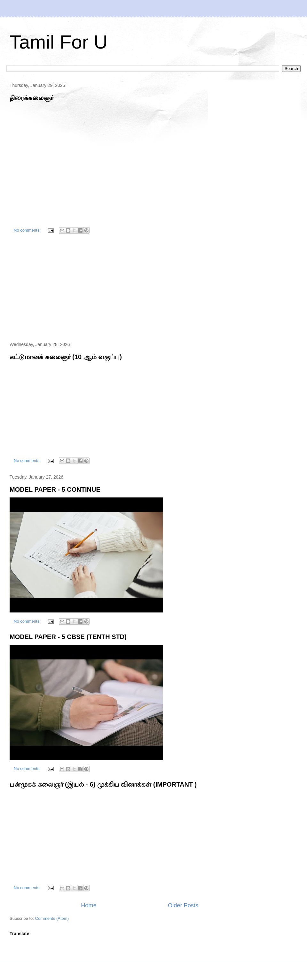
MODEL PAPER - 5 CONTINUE (55, 489)
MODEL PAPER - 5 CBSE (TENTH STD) (68, 636)
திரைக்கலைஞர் (32, 97)
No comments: (28, 230)
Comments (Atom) (52, 918)
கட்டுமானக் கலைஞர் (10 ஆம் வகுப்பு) (66, 356)
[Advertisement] (104, 289)
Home (89, 905)
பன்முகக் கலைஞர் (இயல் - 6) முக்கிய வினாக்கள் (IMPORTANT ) (103, 784)
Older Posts (183, 905)
